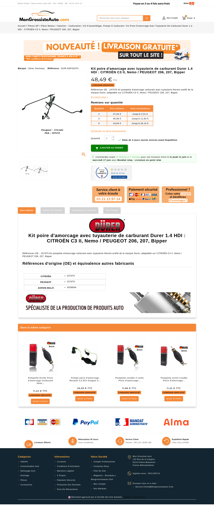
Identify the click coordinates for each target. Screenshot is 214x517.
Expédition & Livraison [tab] (84, 223)
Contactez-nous (101, 479)
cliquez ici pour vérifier (134, 510)
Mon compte (100, 497)
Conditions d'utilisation (68, 479)
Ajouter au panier (109, 160)
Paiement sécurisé (66, 493)
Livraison (61, 474)
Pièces (24, 493)
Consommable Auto (30, 479)
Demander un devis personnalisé (108, 143)
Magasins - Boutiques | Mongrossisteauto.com (103, 490)
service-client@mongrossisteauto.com (154, 499)
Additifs (24, 474)
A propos (61, 488)
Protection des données (69, 497)
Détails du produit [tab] (52, 223)
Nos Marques (100, 501)
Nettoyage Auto (28, 484)
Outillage (25, 488)
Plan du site (100, 484)
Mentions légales (65, 484)
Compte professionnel (104, 474)
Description (26, 223)
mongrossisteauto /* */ (44, 16)
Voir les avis (119, 190)
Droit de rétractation (67, 502)
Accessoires (26, 497)
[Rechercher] (123, 18)
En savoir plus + (99, 110)
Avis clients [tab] (112, 223)
